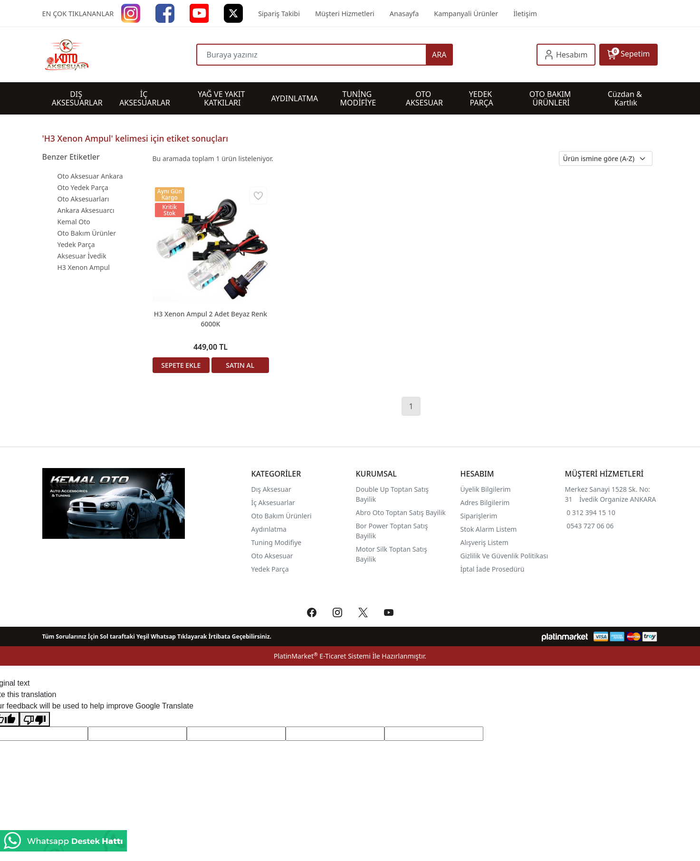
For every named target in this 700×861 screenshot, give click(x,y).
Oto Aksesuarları (83, 198)
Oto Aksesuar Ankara (90, 176)
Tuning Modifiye (276, 542)
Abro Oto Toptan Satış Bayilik (402, 512)
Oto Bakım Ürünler (87, 233)
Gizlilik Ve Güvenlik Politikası (504, 555)
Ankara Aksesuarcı (86, 210)
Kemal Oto (74, 221)
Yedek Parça (76, 244)
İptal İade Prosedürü (492, 569)
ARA (439, 54)
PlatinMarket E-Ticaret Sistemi (322, 655)
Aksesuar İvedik (82, 255)
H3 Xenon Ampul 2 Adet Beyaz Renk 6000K (210, 318)
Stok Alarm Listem (488, 529)
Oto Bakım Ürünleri (281, 515)
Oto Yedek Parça (83, 187)
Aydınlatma (269, 529)
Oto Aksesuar (272, 555)
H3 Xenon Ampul (84, 267)
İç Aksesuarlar (273, 502)
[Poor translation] (34, 719)
